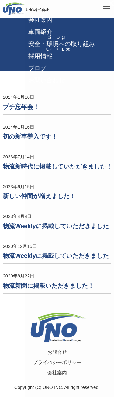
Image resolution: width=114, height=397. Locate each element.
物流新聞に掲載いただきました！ (48, 285)
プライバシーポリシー (57, 362)
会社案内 (57, 372)
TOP (47, 49)
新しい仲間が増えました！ (39, 196)
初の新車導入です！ (30, 136)
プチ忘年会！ (21, 106)
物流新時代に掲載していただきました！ (57, 166)
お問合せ (57, 352)
